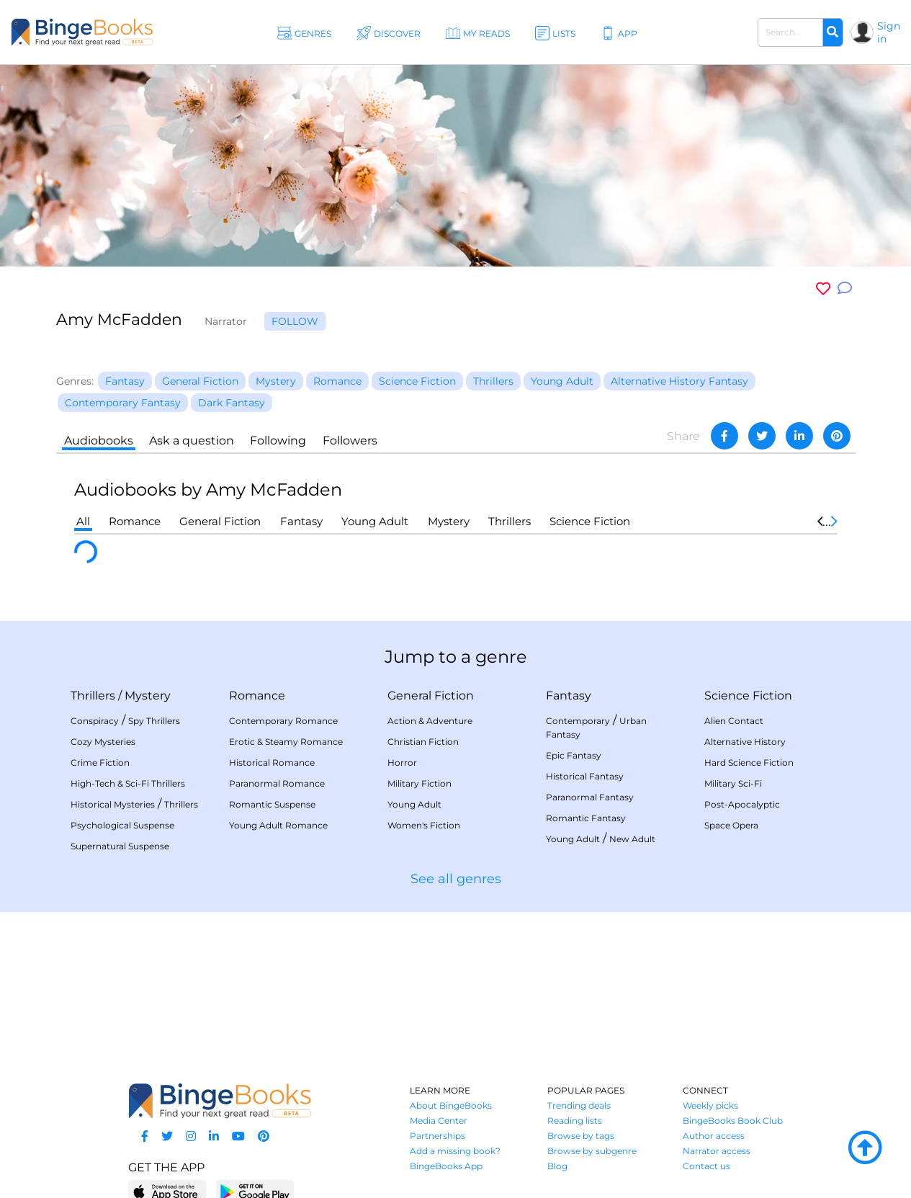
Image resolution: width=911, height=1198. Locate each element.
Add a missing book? (455, 1150)
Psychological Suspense (122, 825)
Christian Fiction (423, 741)
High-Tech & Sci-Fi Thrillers (128, 783)
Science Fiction (589, 521)
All (83, 521)
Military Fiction (419, 783)
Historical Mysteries (113, 804)
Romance (135, 521)
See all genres (455, 879)
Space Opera (731, 825)
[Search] (832, 32)
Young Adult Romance (278, 825)
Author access (714, 1135)
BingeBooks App (446, 1166)
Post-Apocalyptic (742, 804)
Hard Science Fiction (749, 762)
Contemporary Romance (283, 720)
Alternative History (745, 741)
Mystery (449, 521)
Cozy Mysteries (103, 741)
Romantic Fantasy (586, 818)
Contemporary (578, 720)
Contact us (706, 1166)
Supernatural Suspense (120, 846)
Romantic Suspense (272, 804)
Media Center (438, 1120)
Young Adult (374, 521)
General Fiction (220, 521)
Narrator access (716, 1150)
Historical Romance (272, 762)
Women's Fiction (423, 825)
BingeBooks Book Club (733, 1120)
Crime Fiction (100, 762)
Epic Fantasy (573, 755)
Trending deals (579, 1105)
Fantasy (301, 521)
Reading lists (574, 1120)
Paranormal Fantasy (590, 797)
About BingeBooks (451, 1105)
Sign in (888, 32)
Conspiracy (95, 720)
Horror (402, 762)
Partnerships (437, 1135)
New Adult (632, 838)
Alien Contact (733, 720)
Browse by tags (580, 1135)
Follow (294, 321)
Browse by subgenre (592, 1150)
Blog (557, 1166)
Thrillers (509, 521)
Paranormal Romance (277, 783)
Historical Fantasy (585, 776)
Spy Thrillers (154, 720)
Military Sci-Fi (733, 783)
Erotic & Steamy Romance (286, 741)
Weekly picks (710, 1105)
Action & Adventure (429, 720)
